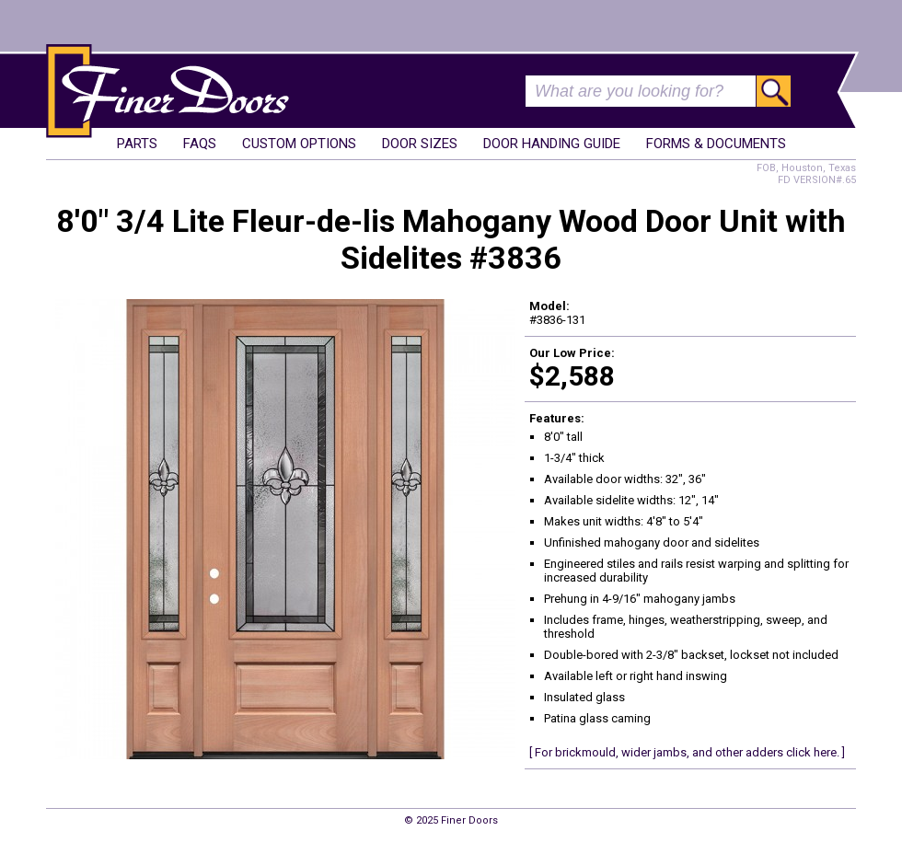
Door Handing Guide (551, 143)
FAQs (199, 143)
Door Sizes (419, 143)
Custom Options (299, 143)
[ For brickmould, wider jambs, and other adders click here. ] (687, 752)
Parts (137, 143)
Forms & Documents (716, 143)
